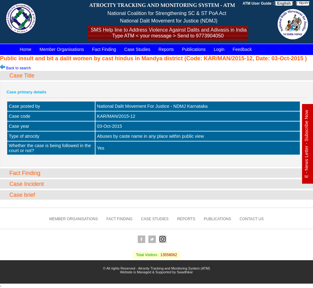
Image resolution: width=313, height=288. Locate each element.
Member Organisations (61, 49)
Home (25, 49)
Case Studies (137, 49)
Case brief (22, 195)
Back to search (15, 68)
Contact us (252, 219)
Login (219, 49)
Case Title (21, 75)
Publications (194, 49)
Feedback (242, 49)
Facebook (141, 239)
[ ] (303, 3)
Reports (166, 49)
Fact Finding (104, 49)
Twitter (152, 239)
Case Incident (26, 184)
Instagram (163, 239)
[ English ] (284, 3)
